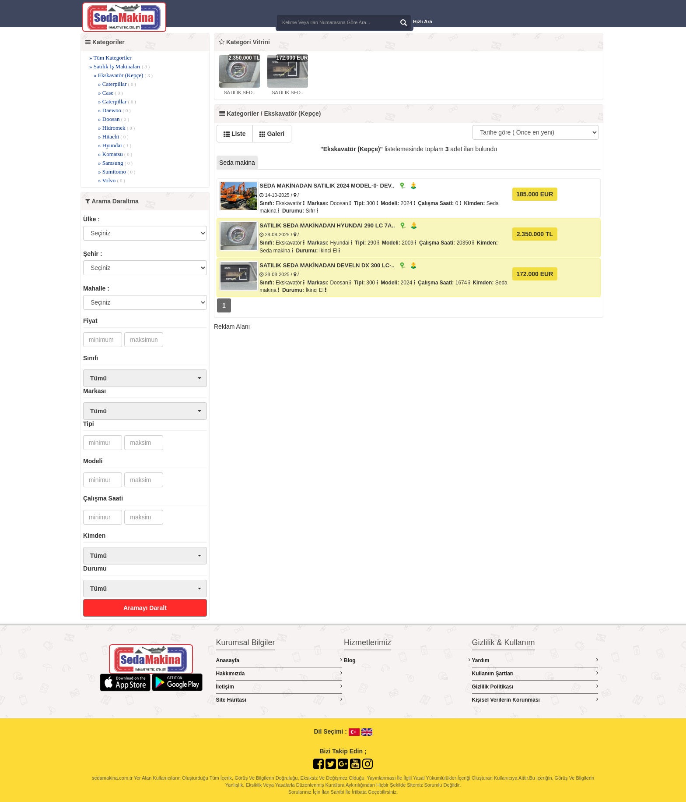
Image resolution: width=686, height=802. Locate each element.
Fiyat (90, 320)
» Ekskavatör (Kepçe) (123, 75)
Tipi (88, 423)
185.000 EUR (534, 194)
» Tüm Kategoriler (110, 57)
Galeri (272, 133)
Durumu (95, 568)
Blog (407, 660)
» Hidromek (116, 127)
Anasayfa (279, 660)
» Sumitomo (117, 171)
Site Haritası (279, 699)
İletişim (279, 686)
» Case (110, 92)
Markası (94, 390)
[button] (145, 378)
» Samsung (115, 163)
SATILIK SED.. (239, 92)
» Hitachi (113, 136)
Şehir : (92, 253)
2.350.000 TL (535, 234)
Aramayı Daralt (145, 607)
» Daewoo (114, 110)
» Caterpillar (117, 84)
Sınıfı (90, 358)
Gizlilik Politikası (535, 686)
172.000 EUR (534, 273)
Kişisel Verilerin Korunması (535, 699)
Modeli (92, 461)
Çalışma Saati (103, 498)
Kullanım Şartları (535, 673)
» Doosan (113, 119)
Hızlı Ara (422, 21)
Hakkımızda (279, 673)
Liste (235, 133)
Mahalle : (96, 288)
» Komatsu (115, 154)
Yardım (535, 660)
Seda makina (237, 162)
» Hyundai (114, 145)
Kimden (94, 535)
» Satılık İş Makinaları (119, 66)
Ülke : (91, 219)
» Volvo (111, 180)
